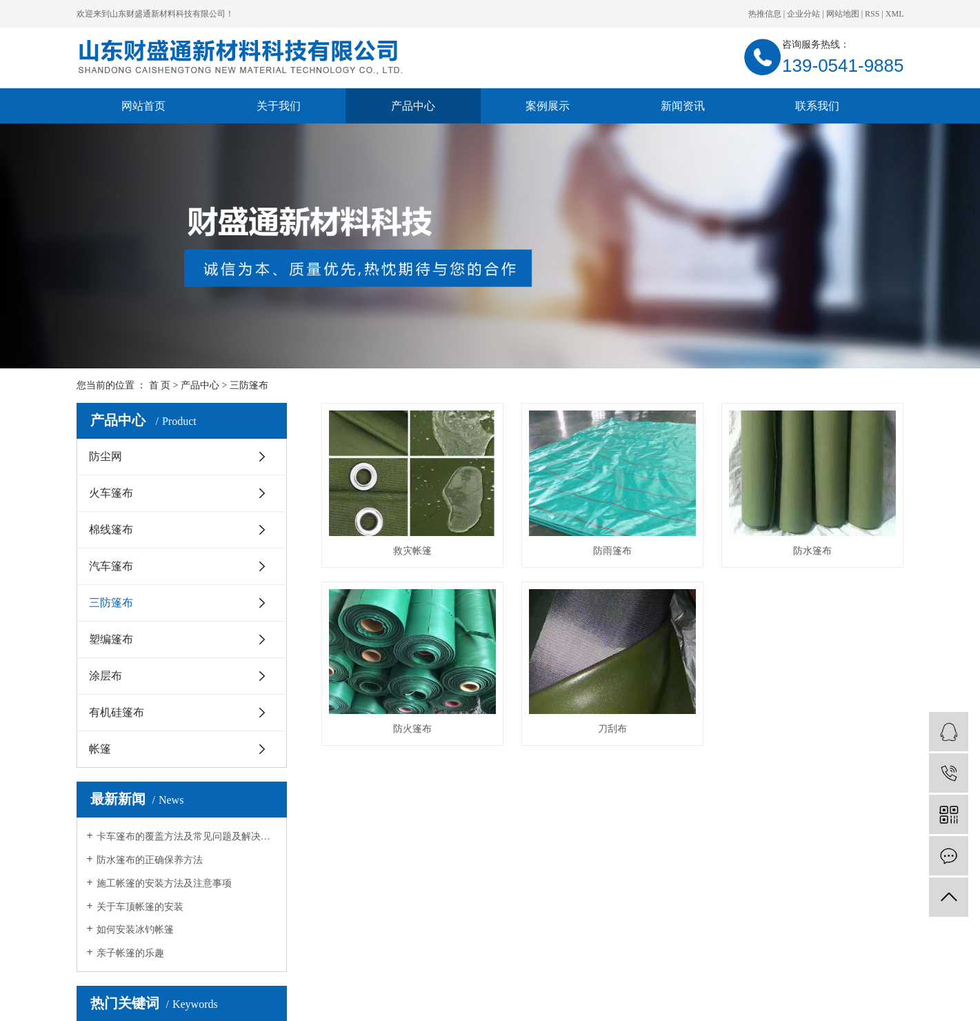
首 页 (160, 385)
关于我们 (279, 106)
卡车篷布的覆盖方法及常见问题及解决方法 (187, 836)
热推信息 (764, 14)
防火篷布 (412, 729)
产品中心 (413, 106)
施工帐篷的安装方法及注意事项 (164, 883)
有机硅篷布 (116, 712)
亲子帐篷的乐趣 (130, 953)
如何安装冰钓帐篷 (135, 929)
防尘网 (105, 456)
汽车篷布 (111, 566)
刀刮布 (612, 729)
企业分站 (803, 14)
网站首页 (143, 106)
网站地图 (842, 14)
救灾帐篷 (412, 551)
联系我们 (817, 106)
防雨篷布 (612, 551)
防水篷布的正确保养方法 (150, 860)
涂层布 (105, 676)
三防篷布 (249, 385)
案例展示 (548, 106)
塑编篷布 (111, 639)
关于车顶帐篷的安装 (140, 907)
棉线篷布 (111, 529)
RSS (872, 14)
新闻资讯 (683, 106)
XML (895, 14)
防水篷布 (812, 551)
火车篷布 (111, 493)
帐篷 (100, 749)
